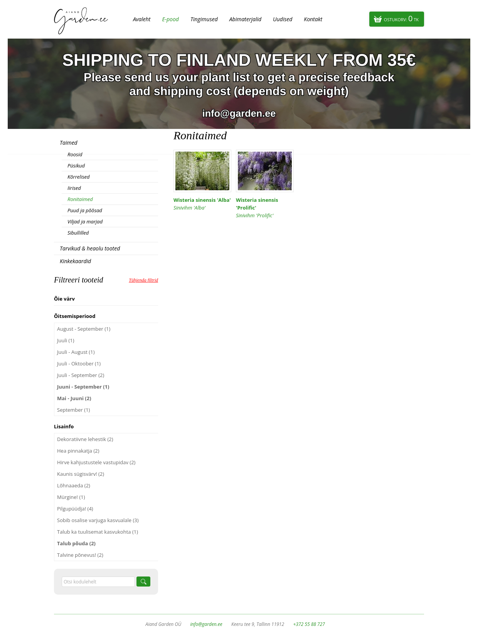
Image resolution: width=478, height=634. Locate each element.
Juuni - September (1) (83, 386)
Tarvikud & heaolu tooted (90, 248)
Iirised (74, 187)
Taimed (68, 142)
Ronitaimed (80, 199)
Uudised (282, 19)
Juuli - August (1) (75, 351)
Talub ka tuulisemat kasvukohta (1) (97, 531)
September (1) (73, 409)
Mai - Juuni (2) (74, 398)
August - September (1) (83, 328)
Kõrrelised (78, 176)
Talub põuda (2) (76, 543)
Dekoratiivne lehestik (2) (85, 439)
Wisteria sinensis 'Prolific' (265, 207)
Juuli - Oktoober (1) (79, 363)
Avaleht (141, 19)
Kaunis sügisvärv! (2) (80, 473)
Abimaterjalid (245, 19)
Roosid (74, 154)
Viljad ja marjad (85, 221)
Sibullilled (78, 232)
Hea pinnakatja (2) (78, 450)
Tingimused (204, 19)
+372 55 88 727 (309, 624)
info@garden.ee (206, 624)
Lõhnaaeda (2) (73, 485)
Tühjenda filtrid (143, 280)
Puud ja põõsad (84, 210)
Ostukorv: (401, 18)
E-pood (170, 19)
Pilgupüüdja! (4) (75, 508)
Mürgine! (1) (71, 497)
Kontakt (313, 19)
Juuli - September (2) (80, 375)
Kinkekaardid (75, 261)
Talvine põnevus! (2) (80, 554)
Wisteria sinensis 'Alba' (202, 203)
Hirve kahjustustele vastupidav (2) (96, 462)
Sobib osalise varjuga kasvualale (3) (98, 520)
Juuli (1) (65, 340)
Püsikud (76, 165)
